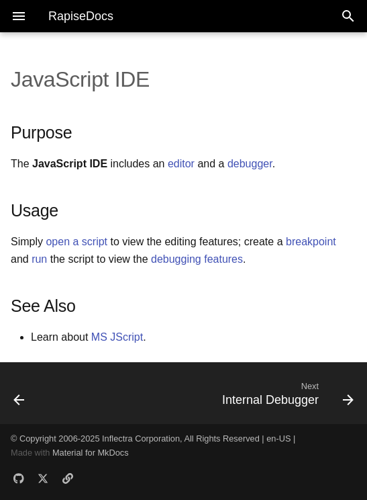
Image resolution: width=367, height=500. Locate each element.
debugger (249, 163)
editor (181, 163)
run (39, 259)
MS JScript (117, 337)
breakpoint (311, 241)
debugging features (197, 259)
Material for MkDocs (90, 453)
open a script (76, 241)
